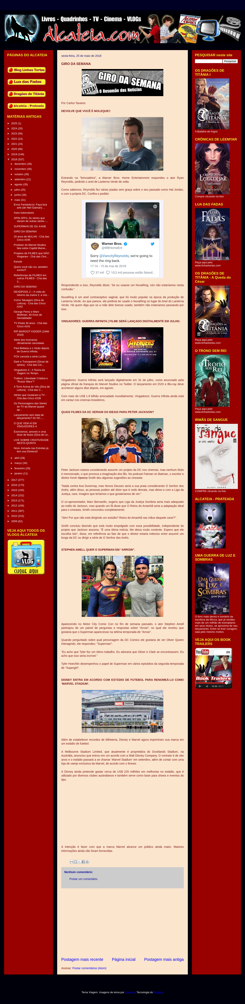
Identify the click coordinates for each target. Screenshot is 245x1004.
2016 (14, 485)
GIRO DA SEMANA (25, 231)
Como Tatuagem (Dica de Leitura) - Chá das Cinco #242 (30, 303)
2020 (14, 148)
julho (17, 189)
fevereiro (20, 468)
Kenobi (18, 261)
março (18, 463)
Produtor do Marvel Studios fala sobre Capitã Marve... (30, 246)
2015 (14, 490)
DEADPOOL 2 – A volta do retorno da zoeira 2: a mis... (31, 293)
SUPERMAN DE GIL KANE (30, 226)
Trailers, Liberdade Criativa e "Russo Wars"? (31, 380)
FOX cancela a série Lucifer (30, 356)
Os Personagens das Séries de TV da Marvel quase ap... (30, 406)
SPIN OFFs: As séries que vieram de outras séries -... (31, 219)
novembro (20, 168)
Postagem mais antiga (164, 959)
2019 (14, 154)
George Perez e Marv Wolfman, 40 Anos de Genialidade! (28, 315)
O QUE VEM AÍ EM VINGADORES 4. (25, 425)
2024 (14, 128)
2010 (14, 515)
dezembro (20, 163)
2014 (14, 495)
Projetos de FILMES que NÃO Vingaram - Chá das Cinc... (31, 255)
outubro (19, 174)
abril (17, 457)
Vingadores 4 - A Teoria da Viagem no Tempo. (29, 371)
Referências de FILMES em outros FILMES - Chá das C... (30, 278)
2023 (14, 133)
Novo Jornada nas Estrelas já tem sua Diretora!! (31, 450)
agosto (18, 184)
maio (17, 199)
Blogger (158, 992)
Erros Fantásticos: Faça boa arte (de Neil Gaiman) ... (30, 206)
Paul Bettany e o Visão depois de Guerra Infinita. (31, 350)
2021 (14, 143)
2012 (14, 505)
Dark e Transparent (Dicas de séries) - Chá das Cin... (31, 363)
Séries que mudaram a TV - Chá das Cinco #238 (30, 396)
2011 (14, 510)
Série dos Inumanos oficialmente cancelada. (29, 341)
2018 (14, 159)
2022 (14, 138)
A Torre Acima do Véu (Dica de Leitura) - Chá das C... (32, 388)
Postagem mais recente (82, 959)
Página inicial (123, 959)
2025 (14, 123)
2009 (14, 521)
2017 (14, 479)
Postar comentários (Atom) (89, 968)
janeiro (18, 473)
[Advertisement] (122, 922)
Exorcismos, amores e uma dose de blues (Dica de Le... (32, 433)
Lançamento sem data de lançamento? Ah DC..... (29, 416)
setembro (20, 179)
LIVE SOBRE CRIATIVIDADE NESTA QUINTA (31, 441)
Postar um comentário (83, 879)
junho (18, 194)
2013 (14, 500)
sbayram (130, 992)
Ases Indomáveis (24, 212)
